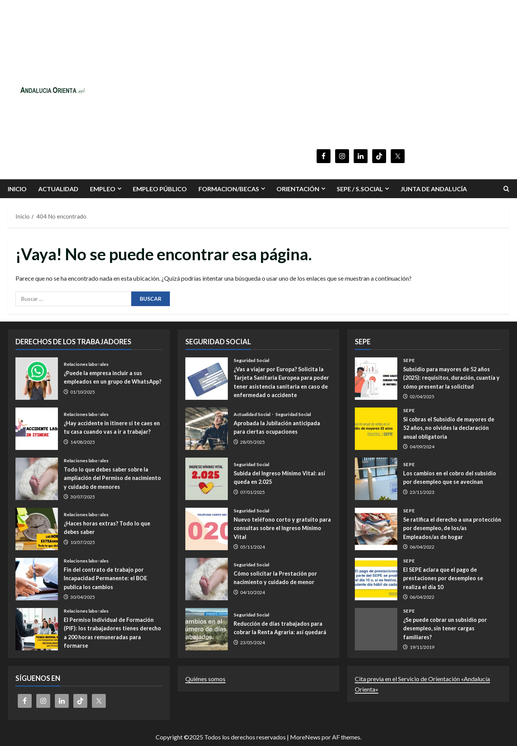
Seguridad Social (252, 360)
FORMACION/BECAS (228, 188)
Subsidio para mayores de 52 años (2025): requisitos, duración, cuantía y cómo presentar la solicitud (376, 378)
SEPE (408, 360)
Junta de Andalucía (433, 188)
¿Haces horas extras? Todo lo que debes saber (36, 529)
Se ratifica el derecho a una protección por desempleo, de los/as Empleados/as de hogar (376, 529)
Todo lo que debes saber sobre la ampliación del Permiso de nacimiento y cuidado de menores (36, 479)
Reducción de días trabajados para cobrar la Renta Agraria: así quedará (206, 629)
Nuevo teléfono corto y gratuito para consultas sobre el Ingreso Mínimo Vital (206, 529)
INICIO (17, 188)
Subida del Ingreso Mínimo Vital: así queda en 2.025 (206, 479)
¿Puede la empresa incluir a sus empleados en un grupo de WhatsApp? (36, 378)
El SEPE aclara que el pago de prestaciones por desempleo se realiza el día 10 (376, 579)
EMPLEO (102, 188)
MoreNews (305, 737)
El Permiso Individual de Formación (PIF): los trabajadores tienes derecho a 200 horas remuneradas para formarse (36, 629)
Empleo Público (160, 188)
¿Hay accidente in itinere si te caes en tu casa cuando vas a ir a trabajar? (36, 429)
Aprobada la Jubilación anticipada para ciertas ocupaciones (206, 429)
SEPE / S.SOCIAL (360, 188)
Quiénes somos (205, 678)
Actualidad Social (252, 414)
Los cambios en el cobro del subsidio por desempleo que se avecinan (376, 479)
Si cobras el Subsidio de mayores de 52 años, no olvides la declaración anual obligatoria (376, 429)
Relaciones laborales (86, 360)
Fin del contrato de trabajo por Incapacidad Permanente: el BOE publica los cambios (36, 579)
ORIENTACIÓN (297, 188)
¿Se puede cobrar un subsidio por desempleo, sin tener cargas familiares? (376, 629)
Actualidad (58, 188)
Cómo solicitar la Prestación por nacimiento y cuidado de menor (206, 579)
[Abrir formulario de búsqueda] (506, 188)
